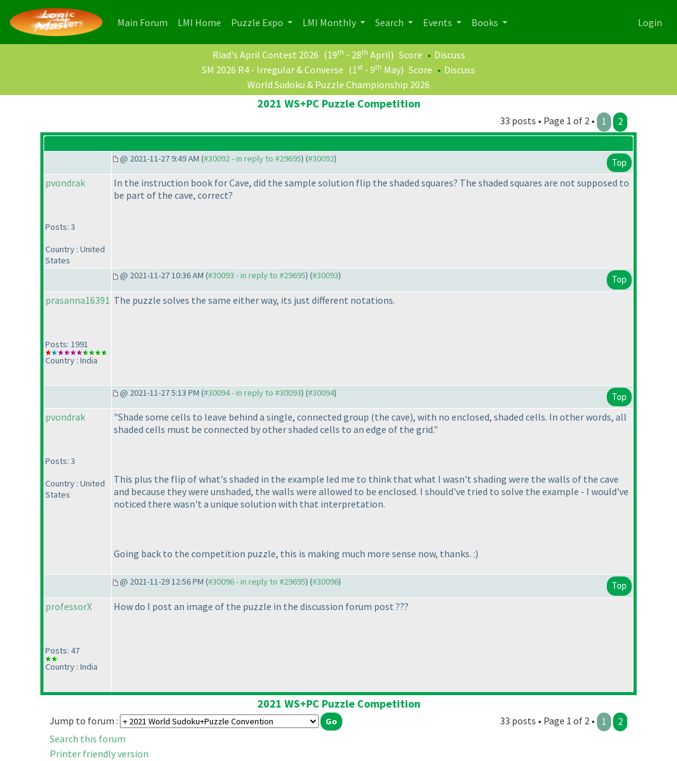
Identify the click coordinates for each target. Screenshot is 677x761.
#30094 (321, 392)
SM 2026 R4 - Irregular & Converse (272, 69)
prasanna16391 (77, 300)
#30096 (325, 581)
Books (485, 22)
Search (390, 22)
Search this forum (87, 738)
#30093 (325, 275)
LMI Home (202, 21)
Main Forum (145, 21)
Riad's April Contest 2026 (265, 54)
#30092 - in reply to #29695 (252, 158)
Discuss (449, 54)
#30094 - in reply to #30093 (252, 392)
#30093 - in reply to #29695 (257, 275)
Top (619, 162)
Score (410, 54)
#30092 (321, 158)
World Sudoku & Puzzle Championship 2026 (338, 84)
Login (650, 22)
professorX (68, 606)
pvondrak (65, 182)
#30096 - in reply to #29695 (257, 581)
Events (438, 22)
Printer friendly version (99, 753)
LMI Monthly (330, 22)
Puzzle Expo (258, 22)
